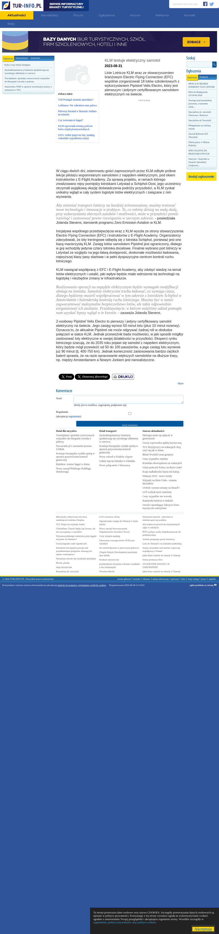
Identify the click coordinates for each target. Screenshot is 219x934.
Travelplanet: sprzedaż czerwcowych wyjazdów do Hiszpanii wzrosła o (75, 438)
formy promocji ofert (152, 559)
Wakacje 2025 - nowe (157, 476)
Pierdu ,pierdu (62, 563)
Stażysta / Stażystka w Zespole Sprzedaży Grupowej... (199, 162)
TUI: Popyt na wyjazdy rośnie (70, 524)
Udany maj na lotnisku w (117, 460)
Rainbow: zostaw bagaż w (73, 464)
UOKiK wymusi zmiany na (161, 487)
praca (203, 579)
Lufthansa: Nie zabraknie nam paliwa (77, 105)
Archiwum (35, 58)
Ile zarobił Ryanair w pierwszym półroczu (119, 548)
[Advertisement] (28, 125)
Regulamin (62, 411)
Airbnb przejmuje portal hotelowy (158, 539)
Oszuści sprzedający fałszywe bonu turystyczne (160, 506)
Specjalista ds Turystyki (199, 120)
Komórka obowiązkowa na (162, 463)
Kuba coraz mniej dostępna (17, 64)
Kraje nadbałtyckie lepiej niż (160, 471)
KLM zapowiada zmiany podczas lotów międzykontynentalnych (75, 128)
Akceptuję (203, 929)
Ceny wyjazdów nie (157, 496)
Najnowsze (8, 58)
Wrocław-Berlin (107, 571)
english (212, 579)
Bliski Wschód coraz (157, 454)
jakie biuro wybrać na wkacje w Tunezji (161, 555)
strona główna (124, 579)
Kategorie (203, 77)
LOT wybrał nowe (157, 492)
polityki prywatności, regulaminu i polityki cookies (82, 585)
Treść (59, 398)
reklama (146, 579)
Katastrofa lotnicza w (157, 500)
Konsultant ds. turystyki (67, 571)
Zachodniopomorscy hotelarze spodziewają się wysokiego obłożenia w (118, 438)
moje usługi (193, 579)
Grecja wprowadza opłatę (161, 442)
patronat (175, 579)
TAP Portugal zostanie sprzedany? (75, 99)
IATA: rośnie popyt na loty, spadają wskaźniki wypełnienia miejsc (76, 137)
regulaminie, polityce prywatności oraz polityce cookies (124, 922)
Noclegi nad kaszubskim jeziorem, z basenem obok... (200, 103)
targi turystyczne (64, 567)
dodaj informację (161, 579)
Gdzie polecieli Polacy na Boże (162, 467)
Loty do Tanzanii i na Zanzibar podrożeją (162, 543)
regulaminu (74, 416)
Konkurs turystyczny (109, 559)
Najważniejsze (21, 58)
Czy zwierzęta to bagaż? (70, 120)
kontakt (136, 579)
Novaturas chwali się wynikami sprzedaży (76, 558)
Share (181, 383)
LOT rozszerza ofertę (109, 516)
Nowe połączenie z (114, 465)
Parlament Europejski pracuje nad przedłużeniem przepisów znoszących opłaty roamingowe (74, 551)
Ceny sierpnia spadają (109, 536)
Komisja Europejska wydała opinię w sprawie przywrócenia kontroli (75, 456)
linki (183, 579)
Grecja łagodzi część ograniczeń (71, 543)
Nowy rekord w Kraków (116, 456)
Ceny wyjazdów (155, 458)
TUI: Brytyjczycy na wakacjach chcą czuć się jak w (161, 449)
